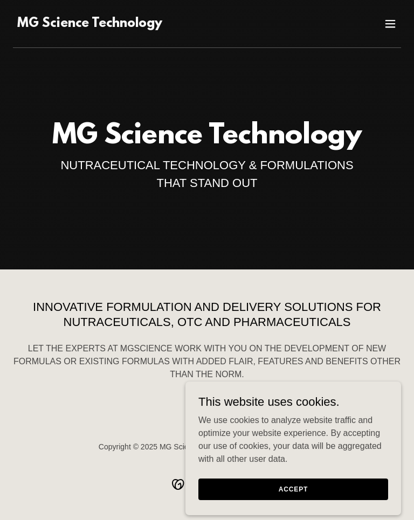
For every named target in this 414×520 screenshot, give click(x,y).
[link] (89, 24)
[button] (390, 23)
